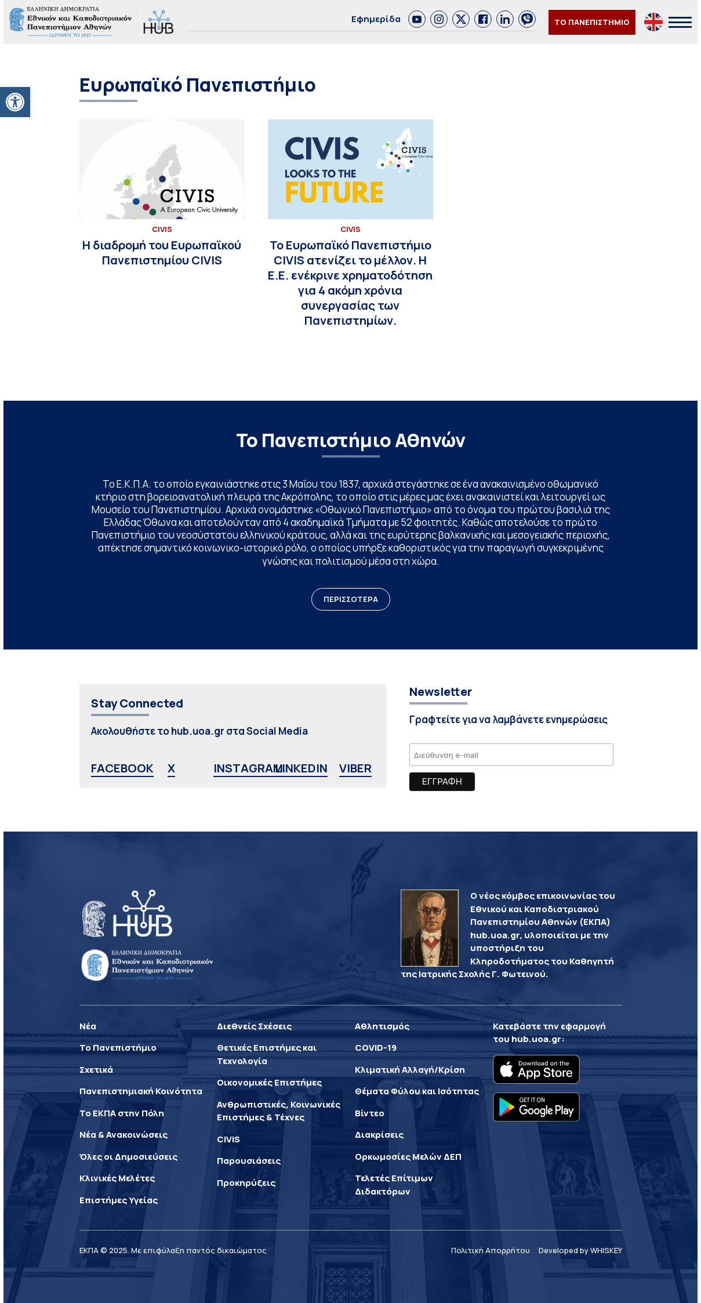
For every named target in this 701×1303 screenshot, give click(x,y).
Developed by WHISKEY (580, 1250)
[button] (15, 102)
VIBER (355, 768)
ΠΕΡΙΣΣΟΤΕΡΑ (351, 599)
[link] (417, 19)
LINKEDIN (301, 768)
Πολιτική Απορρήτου (490, 1250)
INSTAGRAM (248, 768)
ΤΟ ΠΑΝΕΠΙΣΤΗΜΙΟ (592, 22)
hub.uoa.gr (536, 1039)
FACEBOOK (122, 768)
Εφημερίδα (376, 18)
